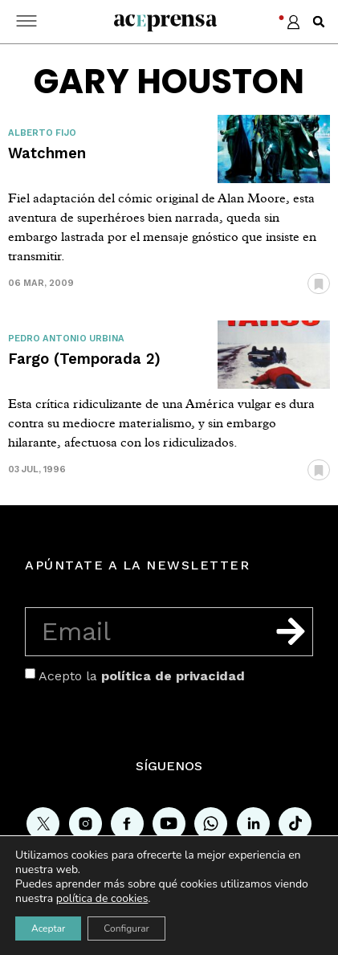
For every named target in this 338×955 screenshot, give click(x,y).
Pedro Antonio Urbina (66, 338)
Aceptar (48, 928)
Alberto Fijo (42, 133)
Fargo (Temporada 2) (84, 358)
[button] (318, 21)
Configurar (126, 928)
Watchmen (47, 153)
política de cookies (102, 898)
